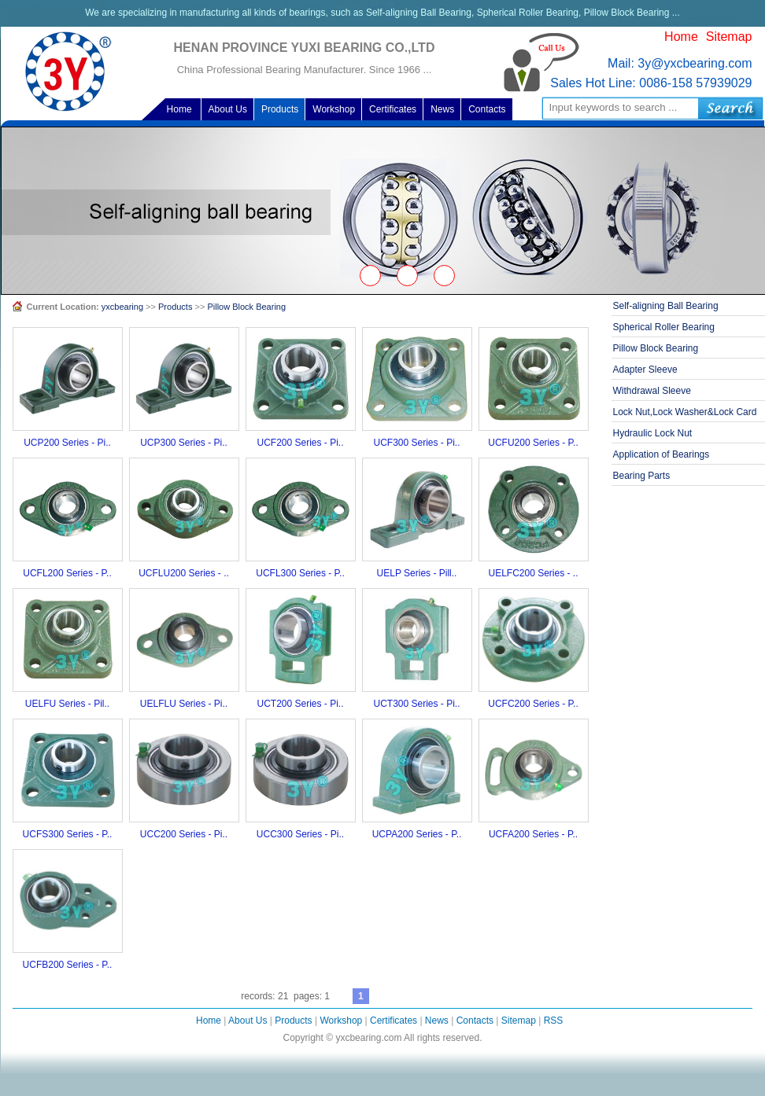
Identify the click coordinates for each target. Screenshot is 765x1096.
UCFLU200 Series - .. (184, 573)
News (437, 1020)
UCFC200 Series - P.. (533, 703)
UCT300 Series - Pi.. (416, 703)
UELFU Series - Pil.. (67, 703)
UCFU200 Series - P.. (533, 442)
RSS (554, 1020)
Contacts (474, 1020)
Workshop (341, 1020)
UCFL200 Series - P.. (67, 573)
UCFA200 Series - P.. (533, 834)
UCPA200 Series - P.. (417, 834)
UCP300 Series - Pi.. (183, 442)
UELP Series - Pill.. (417, 573)
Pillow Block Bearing (246, 306)
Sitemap (729, 36)
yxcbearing (122, 306)
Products (175, 306)
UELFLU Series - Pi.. (183, 703)
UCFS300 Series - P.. (68, 834)
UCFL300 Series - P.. (300, 573)
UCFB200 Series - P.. (68, 964)
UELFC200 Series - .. (533, 573)
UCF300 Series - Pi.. (416, 442)
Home (681, 36)
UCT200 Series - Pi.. (300, 703)
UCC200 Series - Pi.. (183, 834)
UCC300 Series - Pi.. (300, 834)
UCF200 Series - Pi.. (300, 442)
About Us (247, 1020)
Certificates (393, 1020)
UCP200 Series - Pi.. (67, 442)
